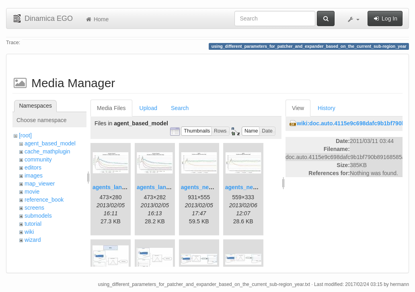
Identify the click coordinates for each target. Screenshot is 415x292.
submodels (38, 215)
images (34, 175)
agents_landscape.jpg (121, 187)
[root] (25, 135)
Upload (148, 108)
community (38, 159)
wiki (29, 232)
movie (32, 191)
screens (34, 207)
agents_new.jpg (202, 187)
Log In (385, 18)
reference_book (44, 199)
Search (180, 108)
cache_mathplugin (47, 151)
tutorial (33, 224)
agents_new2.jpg (248, 187)
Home (97, 19)
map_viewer (40, 183)
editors (33, 167)
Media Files (111, 108)
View (298, 108)
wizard (33, 240)
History (326, 108)
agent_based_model (50, 143)
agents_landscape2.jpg (168, 187)
